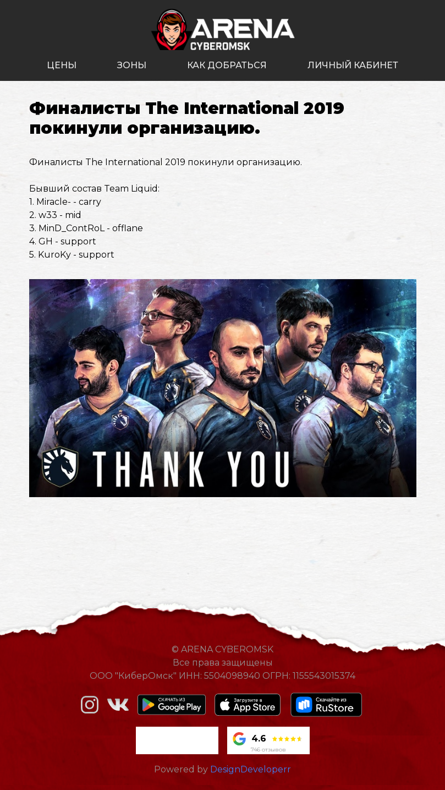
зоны (131, 65)
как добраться (227, 65)
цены (61, 65)
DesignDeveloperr (250, 769)
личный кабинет (352, 65)
